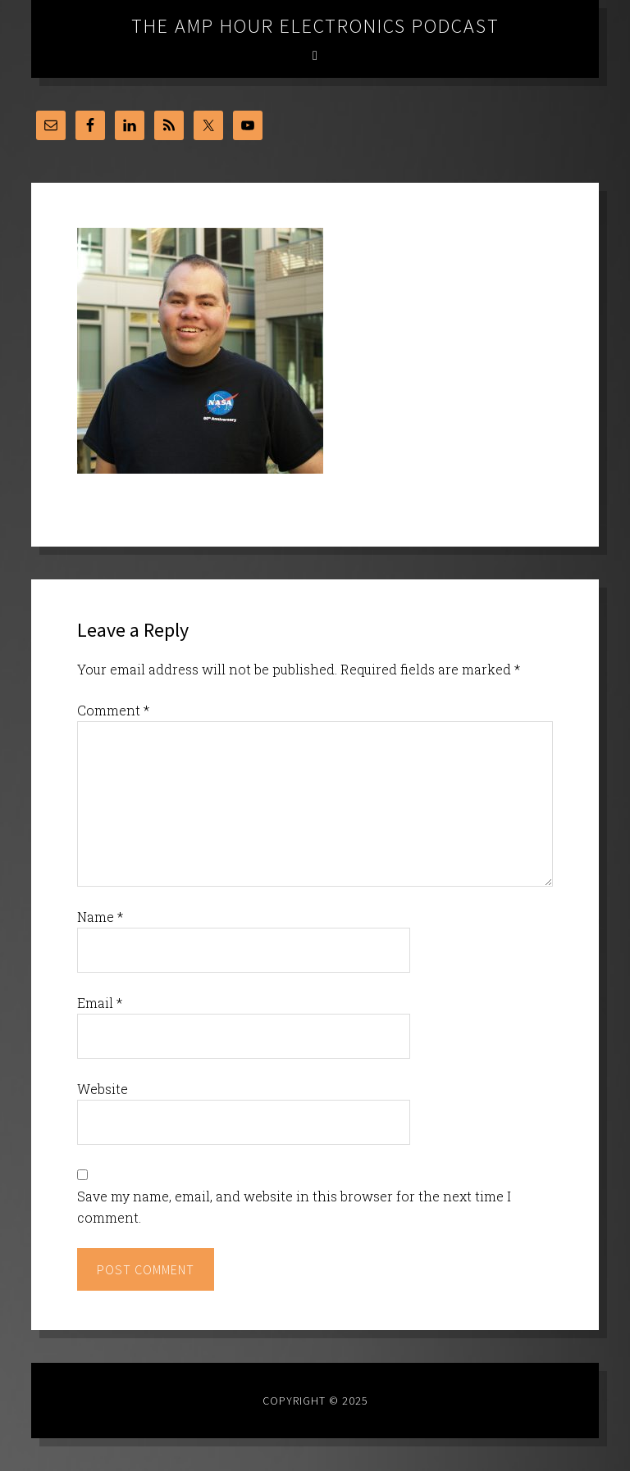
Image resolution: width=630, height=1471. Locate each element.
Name (100, 916)
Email (99, 1002)
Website (102, 1088)
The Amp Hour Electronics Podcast (315, 26)
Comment (113, 710)
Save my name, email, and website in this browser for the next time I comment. (294, 1206)
